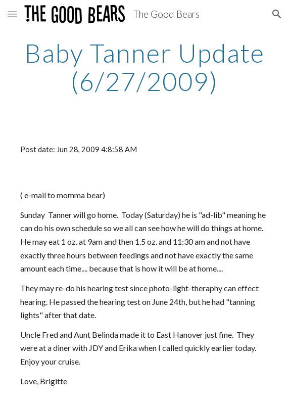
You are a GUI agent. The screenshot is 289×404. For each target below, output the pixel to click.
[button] (12, 14)
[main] (144, 67)
